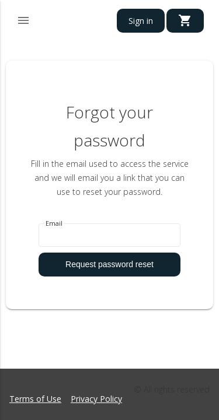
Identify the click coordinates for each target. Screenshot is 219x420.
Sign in (140, 20)
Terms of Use (35, 398)
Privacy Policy (96, 398)
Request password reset (109, 264)
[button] (23, 18)
